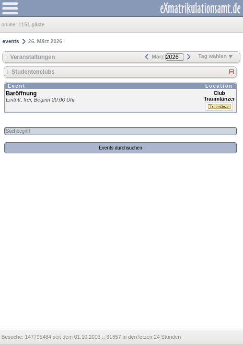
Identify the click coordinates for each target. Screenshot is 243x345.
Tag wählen (215, 56)
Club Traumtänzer (219, 96)
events (10, 41)
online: (9, 24)
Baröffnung (21, 93)
